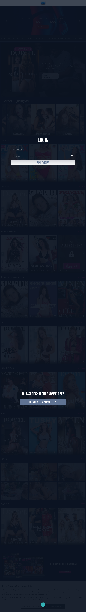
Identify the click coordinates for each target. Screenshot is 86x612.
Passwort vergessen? (67, 167)
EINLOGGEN (43, 162)
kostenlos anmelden (43, 402)
